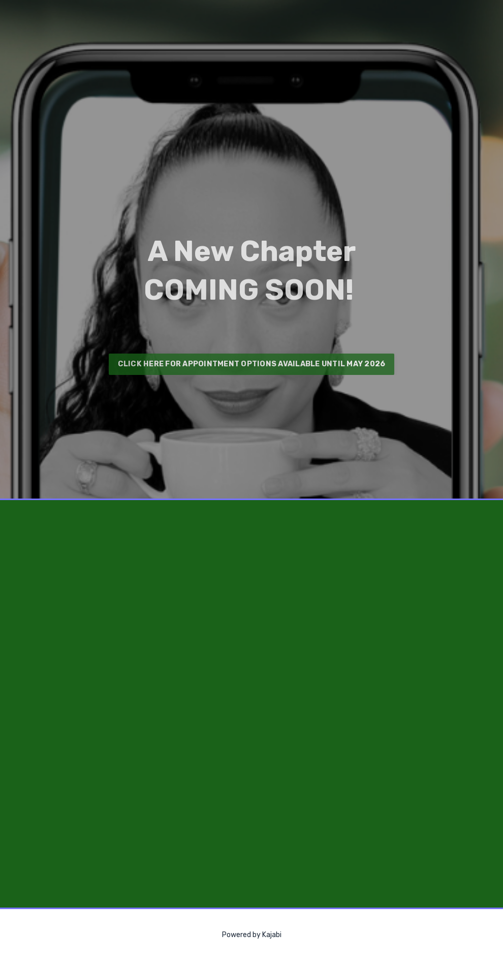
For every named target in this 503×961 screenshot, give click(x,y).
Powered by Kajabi (251, 934)
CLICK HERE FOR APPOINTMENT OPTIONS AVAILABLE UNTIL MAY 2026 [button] (252, 364)
